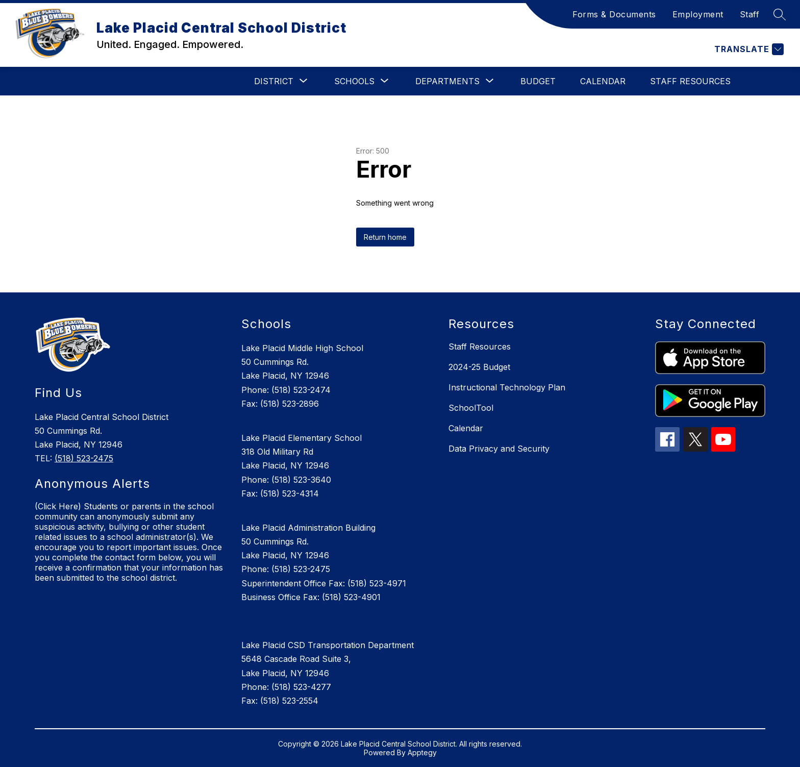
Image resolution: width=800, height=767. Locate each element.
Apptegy (422, 752)
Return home (385, 237)
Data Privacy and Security (498, 448)
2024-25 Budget (479, 367)
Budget (538, 81)
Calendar (603, 81)
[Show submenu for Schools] (354, 81)
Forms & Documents (614, 14)
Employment (697, 14)
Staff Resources (690, 81)
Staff (750, 14)
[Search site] (779, 14)
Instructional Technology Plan (506, 387)
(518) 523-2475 (84, 458)
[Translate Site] (748, 49)
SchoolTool (470, 408)
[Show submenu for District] (273, 81)
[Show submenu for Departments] (447, 81)
